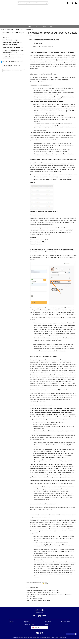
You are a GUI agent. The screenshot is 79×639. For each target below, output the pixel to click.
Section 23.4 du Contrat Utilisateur (40, 222)
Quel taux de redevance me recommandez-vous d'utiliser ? (42, 590)
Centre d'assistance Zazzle (7, 29)
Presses (44, 26)
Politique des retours (29, 624)
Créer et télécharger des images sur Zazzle (38, 600)
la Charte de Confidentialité (61, 637)
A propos (29, 26)
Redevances (6, 37)
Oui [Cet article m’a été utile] (44, 583)
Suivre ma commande (29, 622)
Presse (10, 622)
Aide (46, 622)
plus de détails (56, 99)
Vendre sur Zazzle (65, 621)
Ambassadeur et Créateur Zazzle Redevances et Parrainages (43, 592)
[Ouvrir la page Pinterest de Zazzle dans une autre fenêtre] (41, 634)
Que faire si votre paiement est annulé (13, 61)
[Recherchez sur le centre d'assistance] (13, 70)
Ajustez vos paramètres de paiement (13, 47)
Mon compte (27, 621)
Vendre (18, 29)
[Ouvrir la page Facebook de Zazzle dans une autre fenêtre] (37, 634)
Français (37, 627)
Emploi (36, 26)
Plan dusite (48, 621)
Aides (51, 26)
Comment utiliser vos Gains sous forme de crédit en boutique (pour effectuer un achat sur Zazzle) (13, 57)
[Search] (47, 3)
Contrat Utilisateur (52, 637)
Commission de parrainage (10, 40)
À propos (11, 621)
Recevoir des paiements (27, 29)
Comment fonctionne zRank (34, 598)
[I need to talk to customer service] (71, 634)
